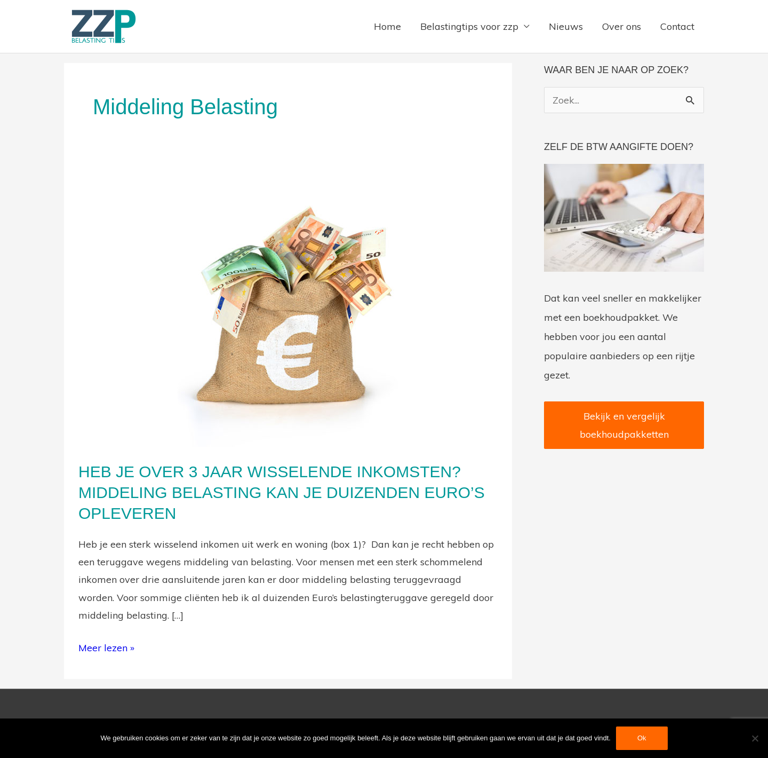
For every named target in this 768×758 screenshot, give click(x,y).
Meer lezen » (106, 646)
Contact (677, 26)
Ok (641, 738)
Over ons (621, 26)
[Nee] (754, 738)
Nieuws (566, 26)
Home (387, 26)
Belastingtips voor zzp (469, 26)
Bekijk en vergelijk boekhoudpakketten (624, 425)
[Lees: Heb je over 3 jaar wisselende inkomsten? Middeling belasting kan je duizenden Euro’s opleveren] (288, 306)
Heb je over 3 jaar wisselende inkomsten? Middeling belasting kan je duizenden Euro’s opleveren (281, 492)
